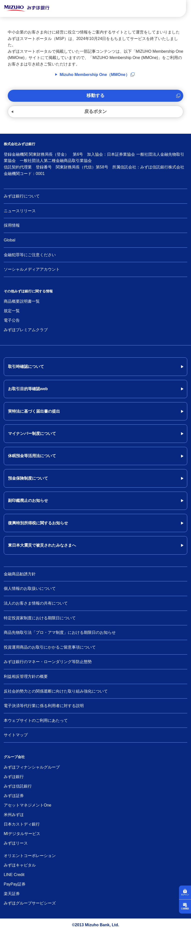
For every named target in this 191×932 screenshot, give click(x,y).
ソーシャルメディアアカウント (32, 269)
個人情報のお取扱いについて (30, 588)
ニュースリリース (20, 211)
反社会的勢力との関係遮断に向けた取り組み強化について (56, 691)
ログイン (185, 895)
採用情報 (12, 225)
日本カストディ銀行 (22, 824)
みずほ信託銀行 (18, 786)
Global (9, 240)
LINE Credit (14, 875)
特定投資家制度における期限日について (40, 618)
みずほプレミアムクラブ (26, 330)
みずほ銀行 (14, 777)
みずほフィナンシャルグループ (32, 767)
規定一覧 (12, 311)
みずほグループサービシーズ (30, 903)
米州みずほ (14, 815)
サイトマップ (16, 735)
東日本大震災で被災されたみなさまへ (42, 545)
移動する (95, 95)
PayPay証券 (15, 884)
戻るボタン (95, 111)
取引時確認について (26, 366)
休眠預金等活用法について (32, 456)
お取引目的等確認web (28, 389)
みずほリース (16, 843)
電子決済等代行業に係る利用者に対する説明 (44, 706)
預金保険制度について (28, 478)
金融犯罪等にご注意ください (30, 255)
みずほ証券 (14, 796)
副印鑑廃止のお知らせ (28, 500)
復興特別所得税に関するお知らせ (38, 523)
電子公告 (12, 320)
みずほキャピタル (20, 865)
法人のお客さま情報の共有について (36, 603)
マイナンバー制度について (32, 433)
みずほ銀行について (22, 196)
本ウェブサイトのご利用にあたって (36, 720)
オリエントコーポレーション (30, 856)
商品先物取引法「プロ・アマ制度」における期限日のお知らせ (60, 632)
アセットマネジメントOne (27, 805)
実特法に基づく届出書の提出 (34, 411)
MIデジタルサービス (22, 834)
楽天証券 (12, 894)
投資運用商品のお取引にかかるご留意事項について (50, 647)
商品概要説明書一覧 (22, 301)
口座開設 (185, 909)
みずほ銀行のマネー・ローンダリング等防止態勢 (48, 662)
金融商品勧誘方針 (20, 574)
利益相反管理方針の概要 (26, 676)
